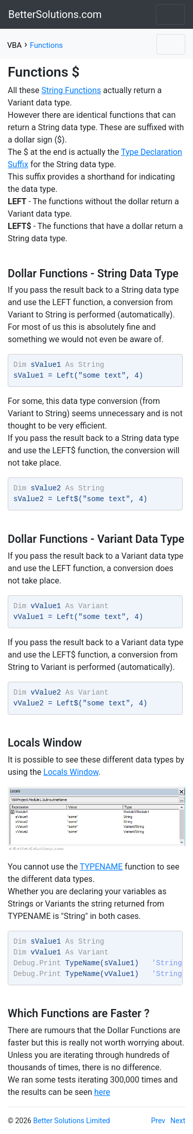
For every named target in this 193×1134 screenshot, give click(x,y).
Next (177, 1121)
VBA (14, 45)
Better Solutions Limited (71, 1121)
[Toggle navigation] (170, 14)
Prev (158, 1121)
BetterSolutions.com (55, 14)
